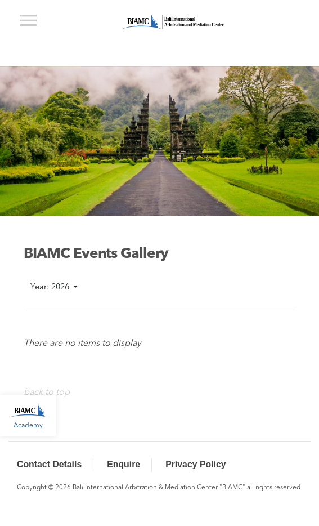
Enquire (123, 464)
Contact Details (49, 464)
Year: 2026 (50, 287)
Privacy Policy (195, 464)
